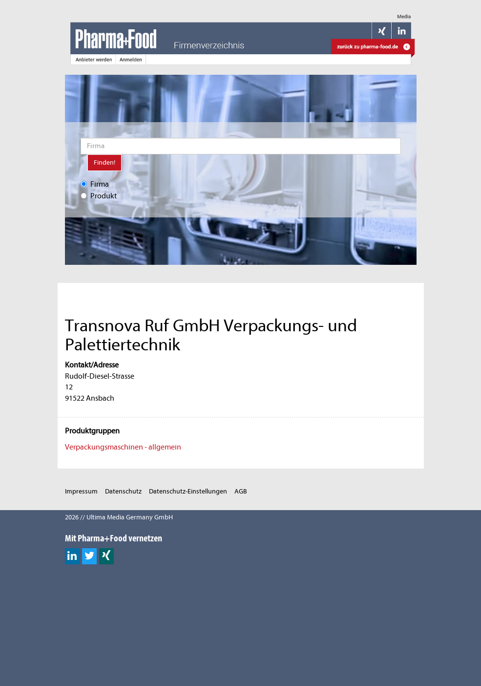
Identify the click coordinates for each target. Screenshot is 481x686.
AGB (240, 491)
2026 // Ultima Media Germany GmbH (119, 517)
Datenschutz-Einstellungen (188, 491)
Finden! (104, 162)
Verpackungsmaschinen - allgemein (123, 447)
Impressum (81, 491)
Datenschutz (123, 491)
